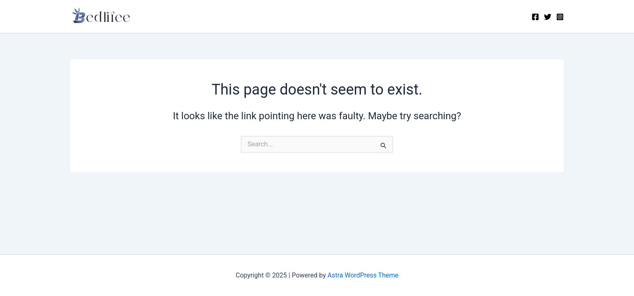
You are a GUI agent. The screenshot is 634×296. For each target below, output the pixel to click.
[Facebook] (535, 17)
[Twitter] (547, 17)
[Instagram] (560, 17)
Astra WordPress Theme (363, 275)
